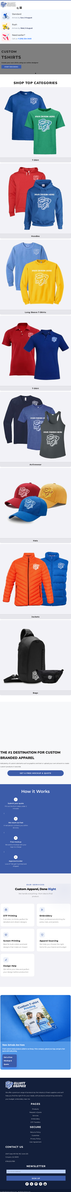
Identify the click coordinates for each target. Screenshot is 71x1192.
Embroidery (35, 1119)
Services (35, 1115)
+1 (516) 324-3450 (25, 39)
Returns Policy (35, 1132)
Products (35, 1109)
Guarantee (35, 1135)
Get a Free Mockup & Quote (8, 1060)
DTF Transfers (35, 1122)
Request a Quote (35, 1112)
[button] (35, 122)
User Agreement (35, 1142)
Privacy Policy (35, 1139)
